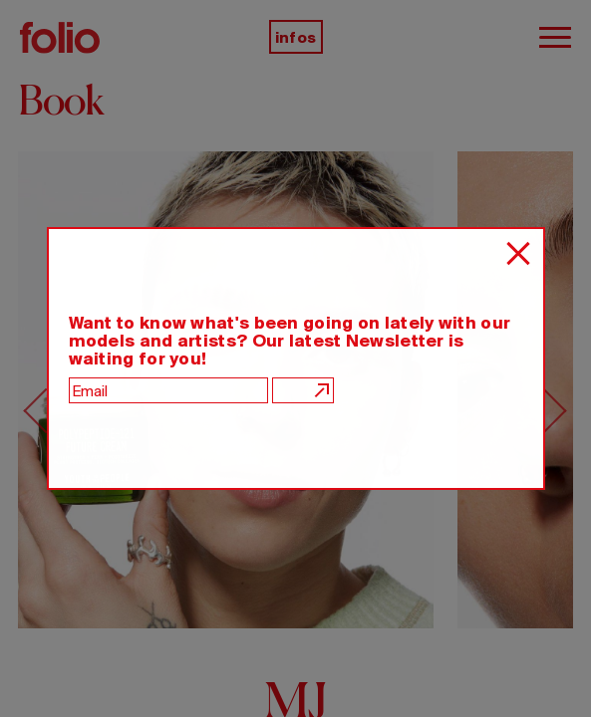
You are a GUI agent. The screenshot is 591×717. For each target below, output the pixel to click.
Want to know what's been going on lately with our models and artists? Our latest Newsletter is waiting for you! (290, 340)
